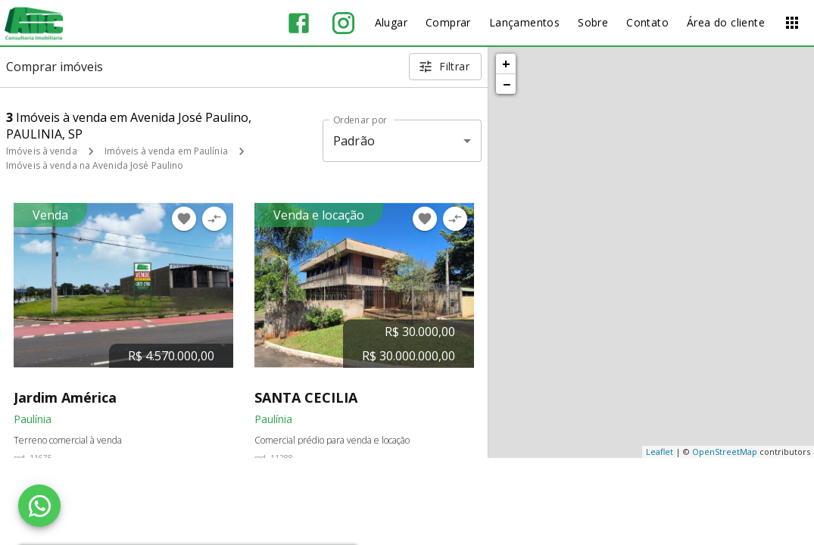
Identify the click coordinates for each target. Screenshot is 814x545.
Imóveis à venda (41, 151)
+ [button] (506, 63)
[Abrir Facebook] (298, 23)
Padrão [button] (354, 140)
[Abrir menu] (792, 23)
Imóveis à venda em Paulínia (166, 151)
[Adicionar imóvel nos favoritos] (184, 219)
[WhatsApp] (39, 505)
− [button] (506, 84)
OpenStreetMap (724, 451)
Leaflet (659, 451)
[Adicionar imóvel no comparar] (214, 219)
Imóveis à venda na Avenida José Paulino (94, 165)
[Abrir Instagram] (343, 23)
